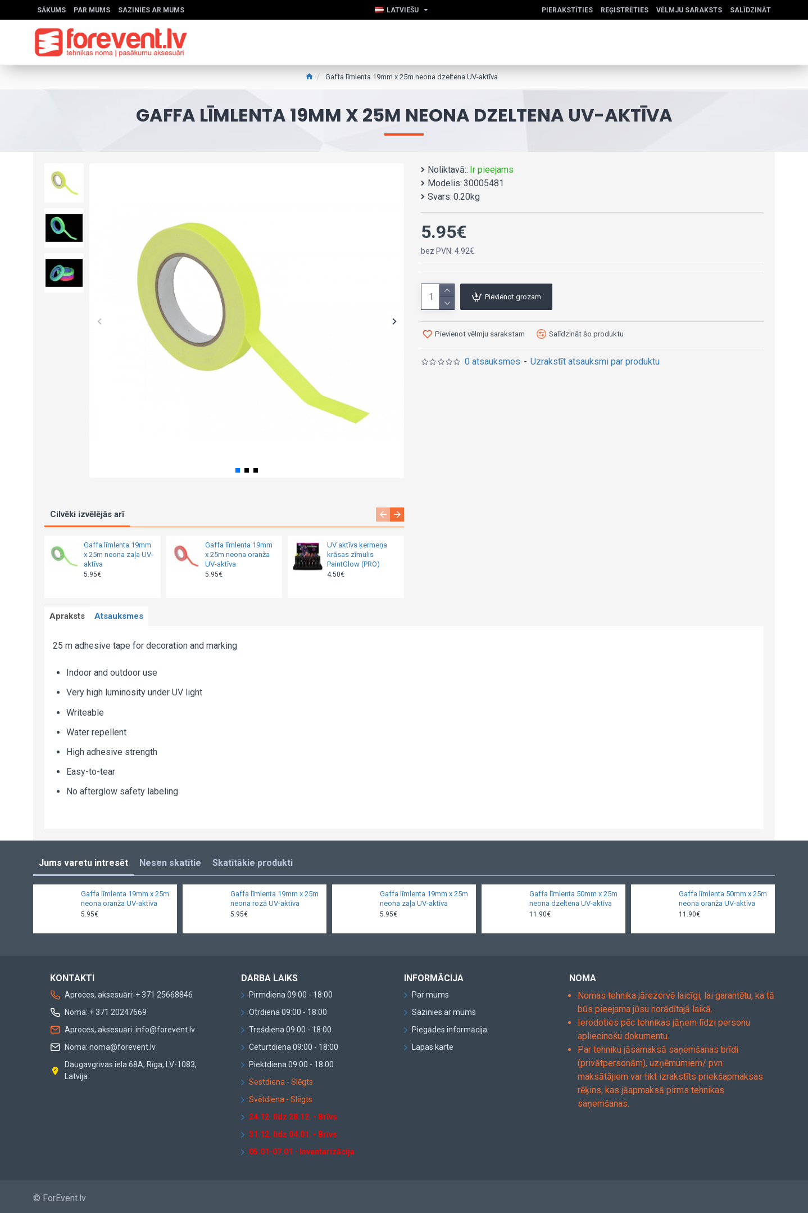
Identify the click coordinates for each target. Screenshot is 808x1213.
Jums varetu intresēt (83, 860)
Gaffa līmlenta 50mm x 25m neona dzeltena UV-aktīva (573, 896)
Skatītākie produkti (252, 860)
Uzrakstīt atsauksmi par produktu (595, 361)
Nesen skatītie (170, 860)
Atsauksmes (129, 618)
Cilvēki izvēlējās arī (87, 514)
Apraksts (70, 618)
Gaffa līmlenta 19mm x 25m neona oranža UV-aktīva (239, 554)
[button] (99, 321)
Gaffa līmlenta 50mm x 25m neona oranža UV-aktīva (723, 896)
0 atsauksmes (492, 361)
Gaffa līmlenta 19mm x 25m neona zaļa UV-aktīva (118, 554)
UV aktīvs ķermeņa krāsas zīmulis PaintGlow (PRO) (357, 554)
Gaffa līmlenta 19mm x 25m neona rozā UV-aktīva (274, 896)
